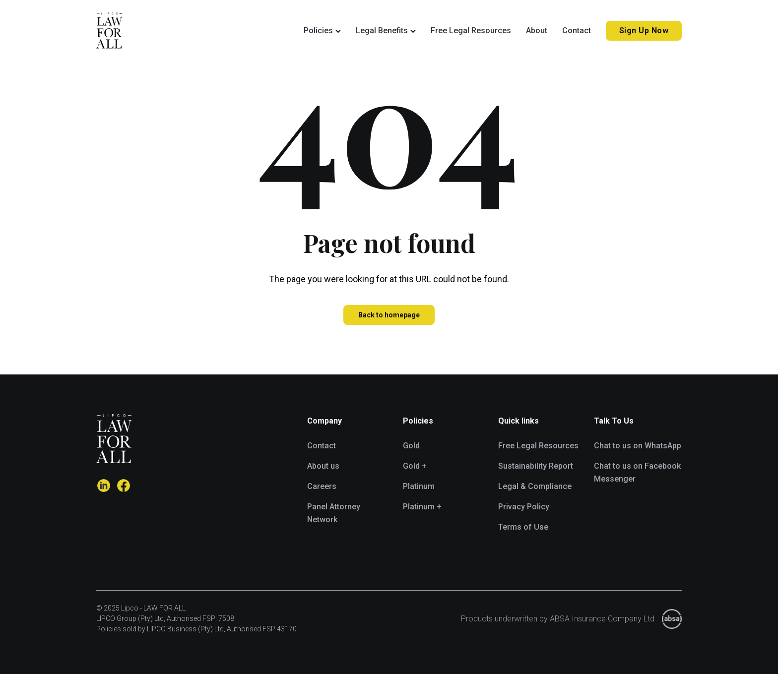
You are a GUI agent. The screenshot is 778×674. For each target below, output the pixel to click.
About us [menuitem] (323, 466)
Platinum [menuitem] (419, 486)
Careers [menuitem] (321, 486)
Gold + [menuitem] (415, 466)
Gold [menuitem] (411, 445)
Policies (318, 30)
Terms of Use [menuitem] (523, 527)
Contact (576, 30)
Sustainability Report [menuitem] (535, 466)
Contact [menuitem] (321, 445)
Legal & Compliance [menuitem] (535, 486)
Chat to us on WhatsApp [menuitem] (637, 445)
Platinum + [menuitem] (422, 506)
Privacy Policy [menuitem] (523, 506)
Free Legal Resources (471, 30)
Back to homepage (389, 315)
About (536, 30)
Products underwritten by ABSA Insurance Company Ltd (557, 618)
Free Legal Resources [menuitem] (538, 445)
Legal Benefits (382, 30)
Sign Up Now (644, 30)
